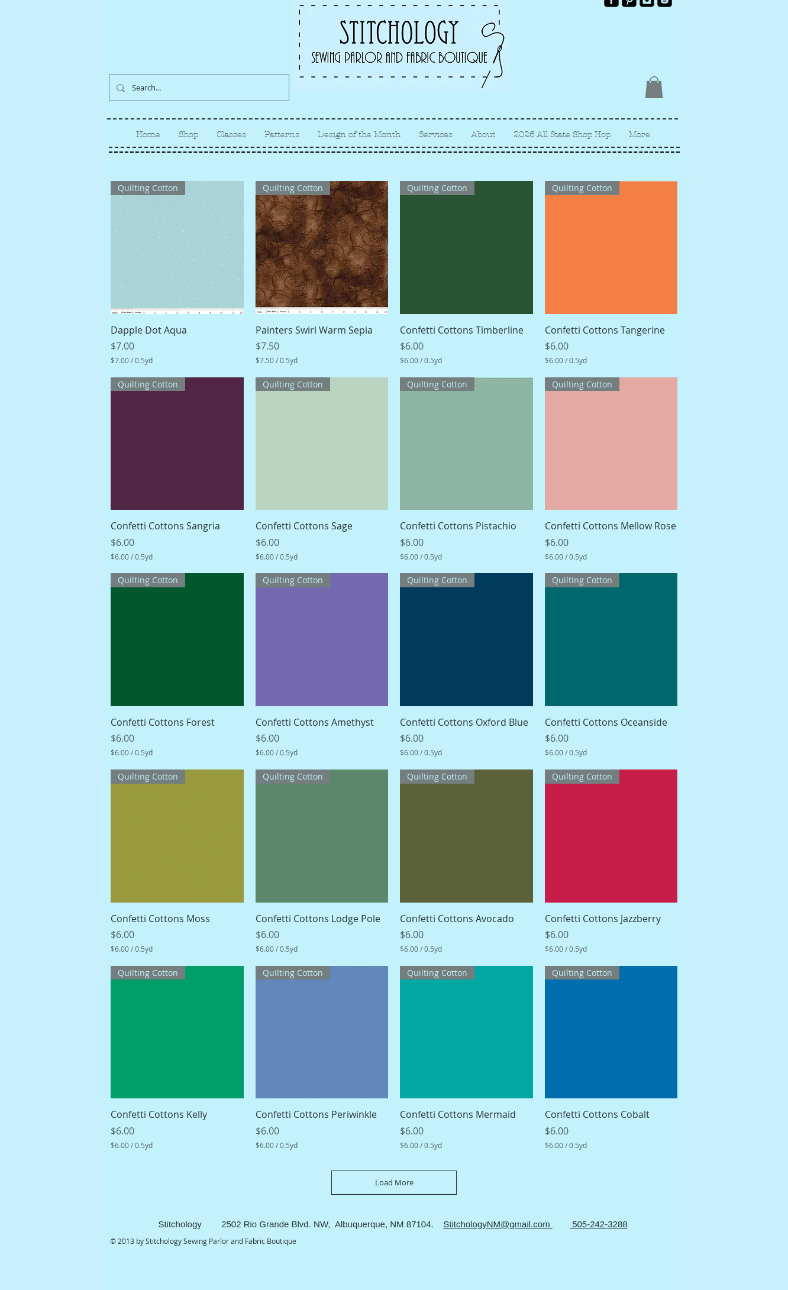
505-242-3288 (599, 1224)
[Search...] (198, 88)
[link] (654, 87)
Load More (394, 1182)
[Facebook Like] (652, 16)
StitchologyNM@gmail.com (497, 1224)
